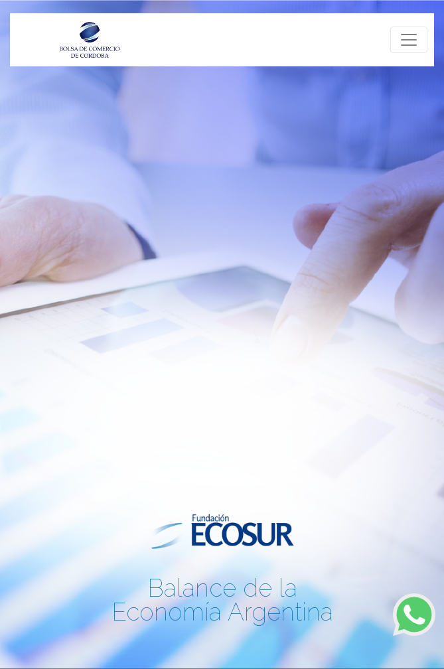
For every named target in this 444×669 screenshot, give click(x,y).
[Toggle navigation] (408, 40)
